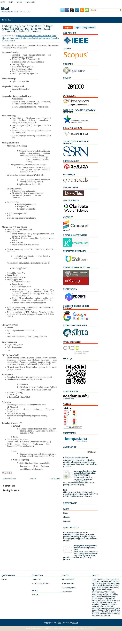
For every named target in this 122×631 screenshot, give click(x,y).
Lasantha (60, 628)
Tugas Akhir (55, 38)
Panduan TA (36, 579)
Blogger (75, 623)
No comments (10, 40)
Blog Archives (89, 28)
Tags (77, 28)
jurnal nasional (67, 592)
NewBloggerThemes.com (88, 628)
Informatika (46, 36)
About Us (66, 517)
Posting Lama (55, 478)
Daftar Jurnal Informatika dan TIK (75, 458)
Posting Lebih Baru (9, 478)
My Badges (30, 2)
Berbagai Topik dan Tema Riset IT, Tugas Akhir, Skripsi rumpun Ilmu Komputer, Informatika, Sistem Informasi (27, 29)
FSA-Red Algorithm (68, 588)
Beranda (6, 20)
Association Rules (68, 583)
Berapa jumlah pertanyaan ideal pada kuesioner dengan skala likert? (85, 547)
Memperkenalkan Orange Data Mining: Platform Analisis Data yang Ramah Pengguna (85, 473)
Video (19, 2)
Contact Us (67, 521)
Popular (68, 28)
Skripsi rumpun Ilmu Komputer (20, 38)
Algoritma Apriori (68, 579)
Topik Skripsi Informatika (41, 38)
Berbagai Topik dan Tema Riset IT (30, 36)
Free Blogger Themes (71, 628)
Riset (11, 2)
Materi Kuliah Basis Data (40, 583)
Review (4, 579)
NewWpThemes (38, 628)
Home (2, 2)
